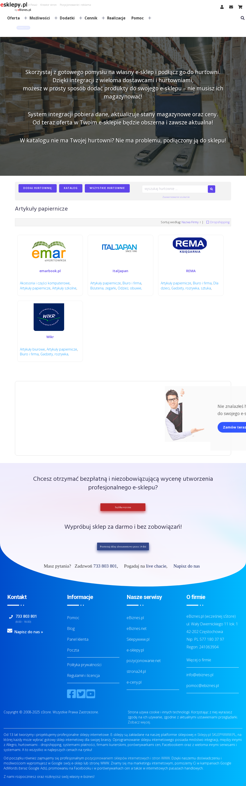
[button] (23, 28)
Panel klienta (77, 639)
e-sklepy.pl (135, 650)
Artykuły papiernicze (35, 288)
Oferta (15, 18)
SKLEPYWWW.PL (224, 734)
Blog (71, 628)
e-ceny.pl (134, 682)
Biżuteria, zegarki (103, 288)
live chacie (156, 566)
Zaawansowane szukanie (176, 197)
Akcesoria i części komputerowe (45, 283)
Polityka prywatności (84, 664)
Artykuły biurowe (32, 349)
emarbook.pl (50, 271)
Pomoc (139, 18)
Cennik (93, 18)
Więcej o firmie (198, 660)
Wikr (50, 336)
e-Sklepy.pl (202, 734)
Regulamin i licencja (83, 675)
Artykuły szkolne (64, 288)
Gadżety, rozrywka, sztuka (191, 288)
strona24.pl (136, 671)
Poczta (73, 650)
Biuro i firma (132, 283)
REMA (191, 271)
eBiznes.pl (135, 617)
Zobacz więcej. (139, 722)
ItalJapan (120, 271)
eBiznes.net (137, 628)
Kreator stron (48, 4)
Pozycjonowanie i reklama (75, 4)
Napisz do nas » (28, 631)
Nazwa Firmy (190, 222)
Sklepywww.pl (138, 639)
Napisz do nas (186, 566)
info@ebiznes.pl (199, 674)
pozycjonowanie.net (144, 660)
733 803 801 (105, 566)
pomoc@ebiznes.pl (202, 685)
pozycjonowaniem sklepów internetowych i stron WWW (127, 758)
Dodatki (69, 18)
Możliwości (42, 18)
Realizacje (116, 18)
